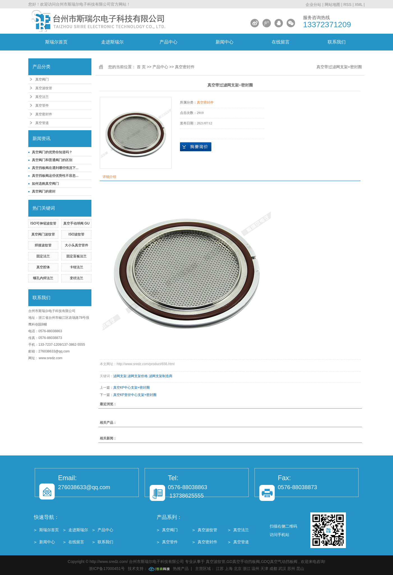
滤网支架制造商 (160, 376)
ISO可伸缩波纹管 (43, 223)
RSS (347, 4)
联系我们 (337, 42)
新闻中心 (225, 42)
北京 (238, 568)
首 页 (141, 67)
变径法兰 (76, 278)
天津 (264, 568)
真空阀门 (42, 79)
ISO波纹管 (76, 234)
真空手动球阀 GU (76, 223)
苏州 (291, 568)
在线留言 (281, 42)
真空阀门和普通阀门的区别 (52, 160)
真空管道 (42, 123)
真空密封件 (43, 114)
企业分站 (313, 4)
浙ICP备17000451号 (107, 568)
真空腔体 (43, 267)
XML (358, 4)
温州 (255, 568)
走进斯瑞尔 (112, 42)
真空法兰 (42, 97)
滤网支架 (120, 376)
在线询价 (195, 146)
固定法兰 (43, 256)
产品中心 (168, 42)
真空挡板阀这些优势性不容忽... (55, 176)
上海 (229, 568)
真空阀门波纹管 (43, 234)
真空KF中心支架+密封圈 (131, 388)
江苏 (220, 568)
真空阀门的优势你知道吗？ (52, 152)
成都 (273, 568)
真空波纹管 (43, 88)
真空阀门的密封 (44, 191)
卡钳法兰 (76, 267)
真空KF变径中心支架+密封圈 (134, 395)
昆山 (300, 568)
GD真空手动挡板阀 (243, 561)
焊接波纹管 (43, 245)
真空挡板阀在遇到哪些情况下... (55, 168)
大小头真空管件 (76, 245)
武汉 (282, 568)
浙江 (247, 568)
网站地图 (333, 4)
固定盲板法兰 (76, 256)
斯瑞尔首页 (56, 42)
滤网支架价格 (138, 376)
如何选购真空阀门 (45, 183)
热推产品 (181, 568)
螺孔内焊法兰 (43, 278)
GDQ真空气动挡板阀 (279, 561)
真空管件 (42, 105)
